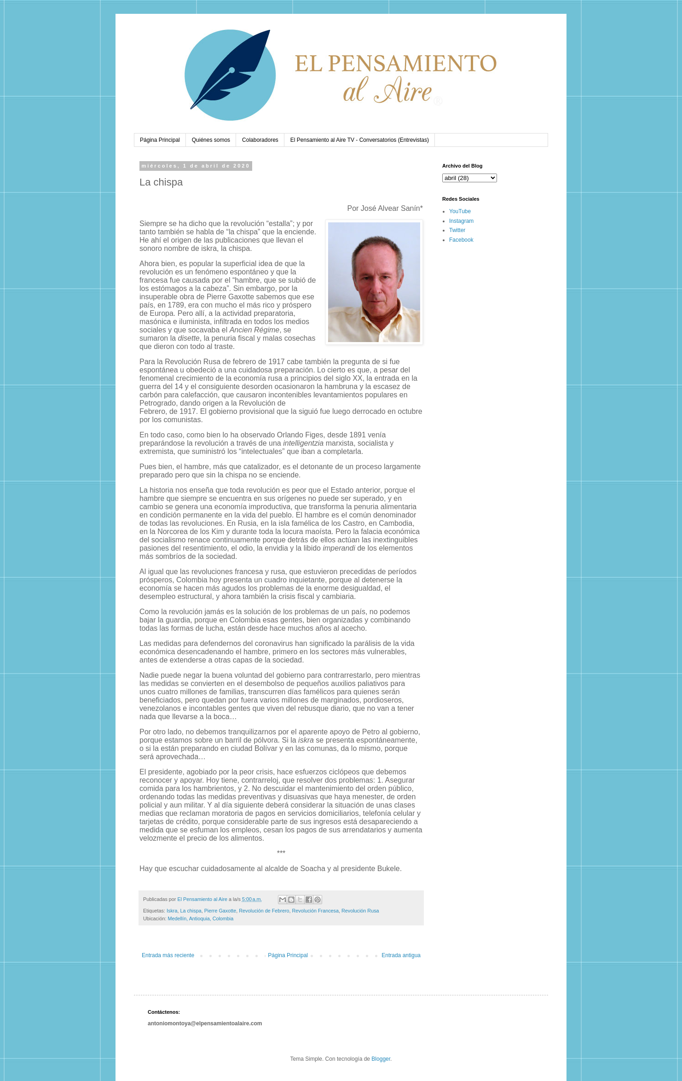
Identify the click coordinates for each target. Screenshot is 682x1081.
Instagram (461, 221)
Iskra (172, 910)
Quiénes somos (211, 140)
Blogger (380, 1059)
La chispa (190, 910)
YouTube (460, 211)
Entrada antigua (401, 955)
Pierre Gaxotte (220, 910)
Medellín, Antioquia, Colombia (200, 918)
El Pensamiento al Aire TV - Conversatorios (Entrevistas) (359, 140)
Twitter (457, 230)
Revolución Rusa (360, 910)
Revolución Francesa (315, 910)
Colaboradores (260, 140)
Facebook (461, 240)
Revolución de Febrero (264, 910)
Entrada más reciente (168, 955)
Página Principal (160, 140)
